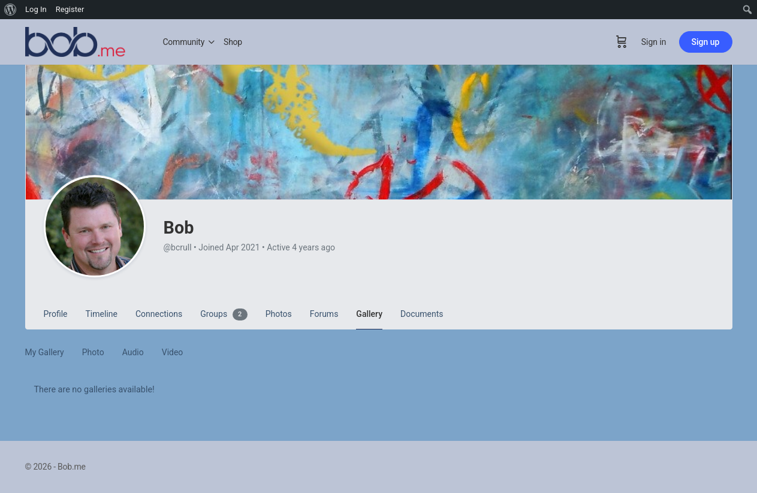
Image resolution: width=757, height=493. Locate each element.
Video (172, 352)
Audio (133, 352)
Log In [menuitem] (36, 9)
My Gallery (44, 352)
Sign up (706, 42)
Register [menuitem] (70, 9)
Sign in (653, 42)
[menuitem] (10, 9)
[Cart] (621, 42)
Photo (93, 352)
